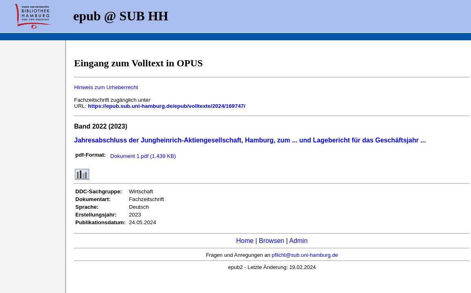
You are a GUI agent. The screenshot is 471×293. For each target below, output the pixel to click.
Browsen (271, 240)
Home (245, 240)
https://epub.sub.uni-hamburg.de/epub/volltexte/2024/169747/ (166, 106)
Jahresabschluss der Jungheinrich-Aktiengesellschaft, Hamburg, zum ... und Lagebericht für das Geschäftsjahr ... (250, 140)
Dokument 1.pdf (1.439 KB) (143, 156)
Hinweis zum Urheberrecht (106, 87)
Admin (298, 240)
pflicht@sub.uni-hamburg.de (305, 255)
